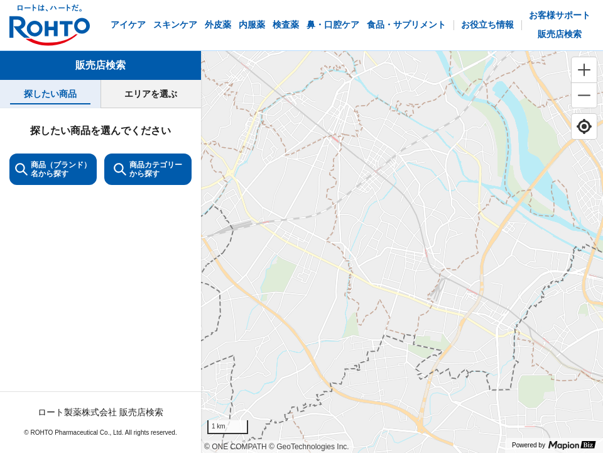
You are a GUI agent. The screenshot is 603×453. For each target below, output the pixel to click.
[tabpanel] (100, 280)
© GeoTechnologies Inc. (309, 446)
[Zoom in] (584, 69)
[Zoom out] (584, 95)
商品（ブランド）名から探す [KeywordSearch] (53, 169)
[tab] (50, 94)
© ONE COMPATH (235, 446)
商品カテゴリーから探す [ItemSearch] (148, 169)
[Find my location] (584, 126)
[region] (402, 252)
